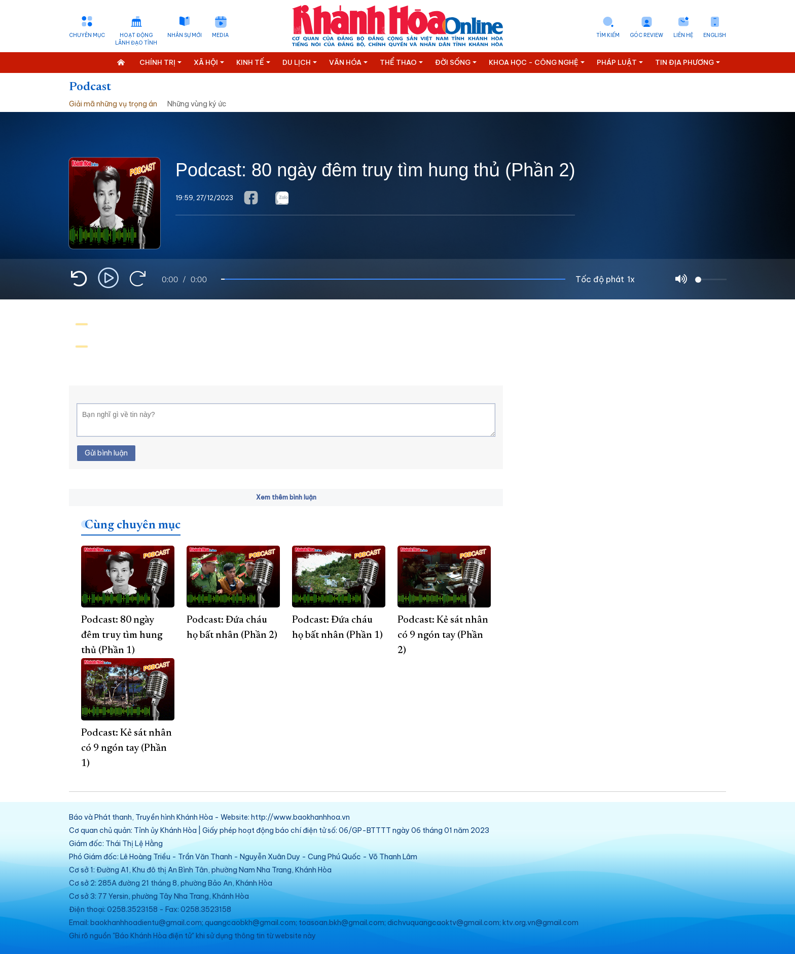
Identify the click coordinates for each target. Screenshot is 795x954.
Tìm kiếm (608, 35)
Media (220, 35)
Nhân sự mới (184, 35)
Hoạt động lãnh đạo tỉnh (136, 39)
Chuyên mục (87, 35)
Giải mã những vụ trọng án (113, 103)
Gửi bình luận (106, 452)
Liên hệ (683, 35)
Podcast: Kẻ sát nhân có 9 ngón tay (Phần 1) (126, 748)
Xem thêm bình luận (286, 497)
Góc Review (646, 35)
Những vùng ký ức (197, 103)
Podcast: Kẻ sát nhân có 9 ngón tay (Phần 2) (442, 635)
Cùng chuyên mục (132, 525)
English (714, 35)
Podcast (90, 87)
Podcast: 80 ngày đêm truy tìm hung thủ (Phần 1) (121, 635)
